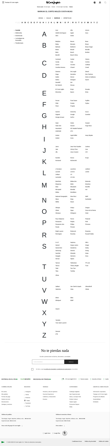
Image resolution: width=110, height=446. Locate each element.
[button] (3, 2)
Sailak (48, 18)
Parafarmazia (19, 43)
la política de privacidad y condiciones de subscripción (57, 369)
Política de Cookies (104, 441)
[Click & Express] (9, 379)
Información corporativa (99, 391)
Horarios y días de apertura (50, 391)
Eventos (45, 399)
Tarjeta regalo (73, 402)
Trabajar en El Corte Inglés (100, 394)
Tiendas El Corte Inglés (11, 2)
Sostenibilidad (96, 399)
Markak (57, 18)
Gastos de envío (5, 399)
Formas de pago (5, 396)
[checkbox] (32, 369)
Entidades (95, 402)
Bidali (71, 362)
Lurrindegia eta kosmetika (19, 39)
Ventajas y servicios (6, 404)
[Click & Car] (26, 379)
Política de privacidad (90, 441)
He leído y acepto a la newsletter (57, 369)
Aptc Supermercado (74, 394)
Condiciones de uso (77, 441)
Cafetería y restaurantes (49, 396)
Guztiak (17, 30)
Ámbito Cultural (73, 399)
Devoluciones (5, 402)
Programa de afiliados (99, 396)
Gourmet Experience (48, 394)
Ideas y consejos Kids (75, 396)
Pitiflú (70, 407)
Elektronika (18, 33)
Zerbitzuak (67, 18)
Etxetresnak (18, 35)
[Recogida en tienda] (42, 379)
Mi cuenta (4, 391)
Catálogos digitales (74, 391)
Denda (40, 18)
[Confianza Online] (64, 433)
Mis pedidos (4, 394)
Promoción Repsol (74, 404)
